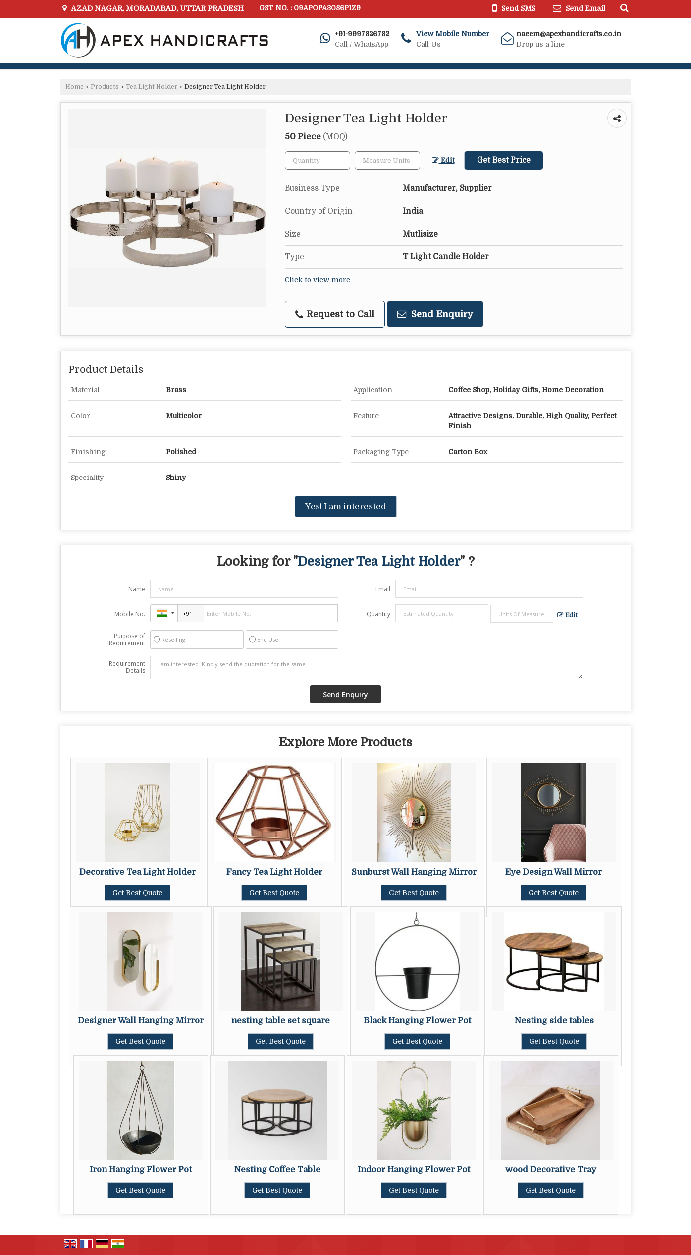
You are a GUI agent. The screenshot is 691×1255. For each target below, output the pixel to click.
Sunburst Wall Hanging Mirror (414, 872)
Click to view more (317, 280)
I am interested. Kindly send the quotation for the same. (366, 667)
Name (136, 589)
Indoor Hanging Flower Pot (414, 1169)
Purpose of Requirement (127, 640)
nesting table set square (280, 1020)
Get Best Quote (137, 892)
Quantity (378, 614)
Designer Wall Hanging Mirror (141, 1020)
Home (74, 86)
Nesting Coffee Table (277, 1169)
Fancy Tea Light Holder (274, 872)
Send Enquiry (435, 314)
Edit (443, 160)
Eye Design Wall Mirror (553, 872)
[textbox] (387, 160)
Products (105, 86)
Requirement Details (127, 667)
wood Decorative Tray (550, 1169)
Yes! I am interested (345, 506)
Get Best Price (504, 160)
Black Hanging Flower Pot (417, 1020)
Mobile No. (129, 614)
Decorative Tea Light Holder (137, 872)
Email (382, 589)
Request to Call (334, 314)
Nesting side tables (554, 1020)
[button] (452, 34)
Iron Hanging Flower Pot (141, 1169)
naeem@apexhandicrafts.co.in (568, 34)
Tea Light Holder (151, 86)
